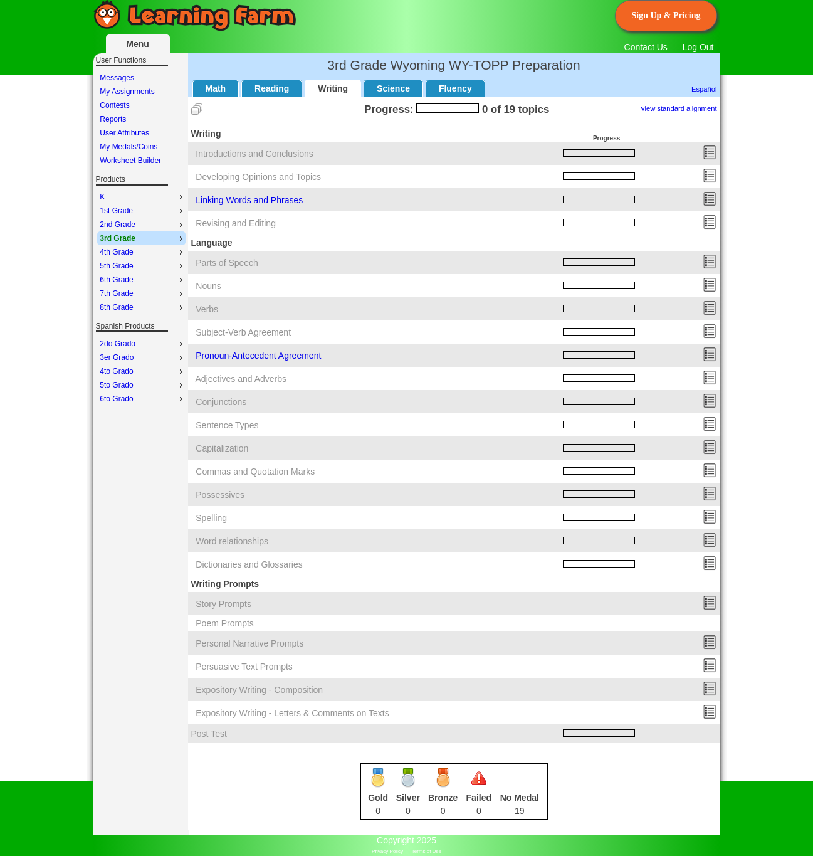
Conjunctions (221, 402)
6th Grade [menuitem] (142, 280)
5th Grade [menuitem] (142, 266)
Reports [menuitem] (113, 119)
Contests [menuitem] (114, 105)
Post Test (209, 734)
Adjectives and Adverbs (241, 379)
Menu (137, 44)
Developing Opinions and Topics (258, 177)
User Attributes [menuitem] (124, 133)
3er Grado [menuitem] (142, 357)
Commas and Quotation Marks (255, 472)
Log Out (698, 47)
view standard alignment (679, 108)
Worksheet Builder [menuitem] (130, 160)
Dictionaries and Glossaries (249, 564)
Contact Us (646, 47)
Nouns (208, 286)
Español (703, 89)
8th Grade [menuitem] (142, 307)
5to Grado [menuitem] (142, 385)
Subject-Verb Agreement (243, 332)
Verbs (207, 309)
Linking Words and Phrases (249, 200)
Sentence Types (227, 425)
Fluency (455, 88)
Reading (271, 88)
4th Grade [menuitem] (142, 252)
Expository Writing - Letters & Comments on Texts (292, 713)
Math (216, 88)
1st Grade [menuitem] (142, 211)
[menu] (141, 119)
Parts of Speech (227, 263)
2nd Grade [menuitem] (142, 224)
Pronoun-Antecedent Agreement (258, 356)
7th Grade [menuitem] (142, 293)
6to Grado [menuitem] (142, 399)
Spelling (211, 518)
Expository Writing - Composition (259, 690)
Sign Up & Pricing (665, 15)
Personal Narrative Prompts (249, 643)
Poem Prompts (225, 623)
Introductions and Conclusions (254, 154)
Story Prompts (223, 604)
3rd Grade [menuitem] (142, 238)
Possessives (220, 495)
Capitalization (222, 448)
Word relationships (232, 541)
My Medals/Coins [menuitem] (128, 146)
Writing (333, 88)
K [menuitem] (142, 197)
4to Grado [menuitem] (142, 371)
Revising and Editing (236, 223)
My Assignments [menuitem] (127, 91)
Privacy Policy (387, 851)
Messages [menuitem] (117, 77)
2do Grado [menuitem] (142, 344)
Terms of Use (426, 851)
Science (393, 88)
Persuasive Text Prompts (244, 667)
